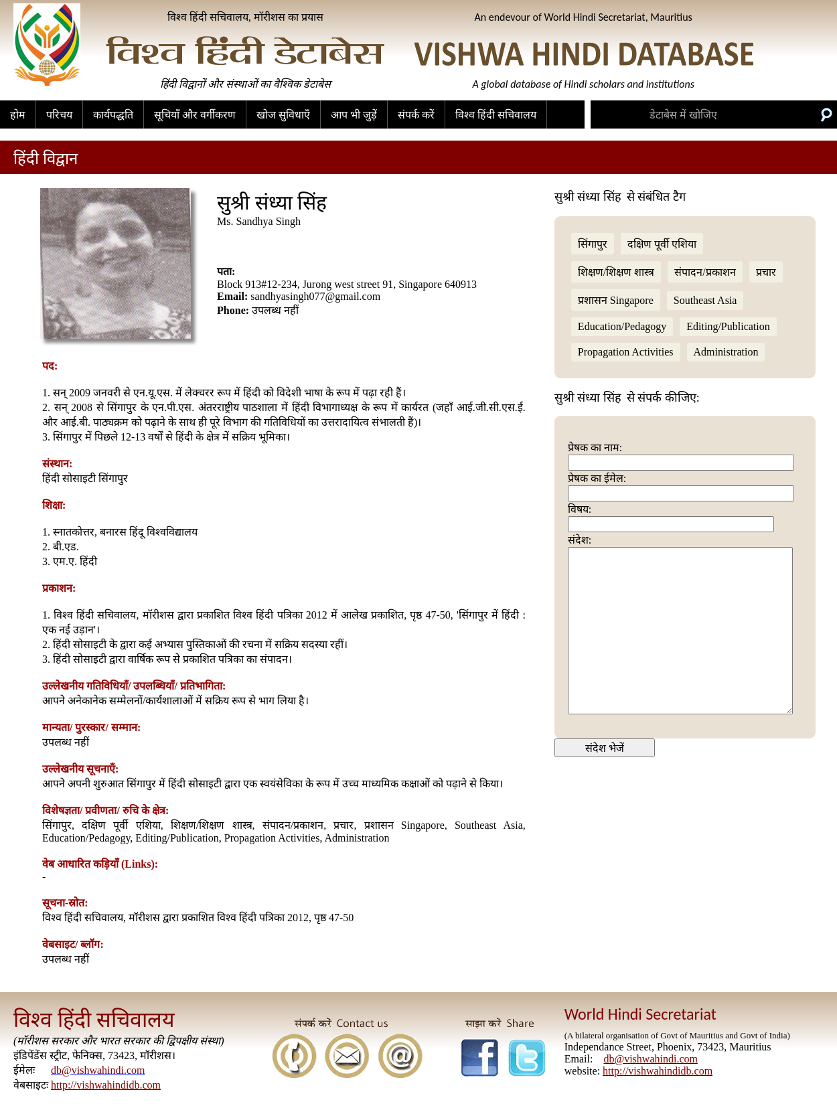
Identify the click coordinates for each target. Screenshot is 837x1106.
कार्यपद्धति (113, 115)
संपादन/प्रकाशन (704, 272)
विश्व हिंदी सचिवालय (495, 115)
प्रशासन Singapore (616, 300)
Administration (726, 352)
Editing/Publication (727, 326)
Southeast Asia (705, 300)
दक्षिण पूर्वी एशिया (661, 244)
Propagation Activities (626, 352)
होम (17, 115)
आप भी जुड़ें (354, 115)
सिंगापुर (592, 244)
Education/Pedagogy (622, 326)
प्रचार (766, 272)
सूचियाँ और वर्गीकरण (195, 115)
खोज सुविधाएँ (283, 115)
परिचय (59, 115)
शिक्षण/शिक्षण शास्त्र (616, 272)
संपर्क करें (416, 115)
